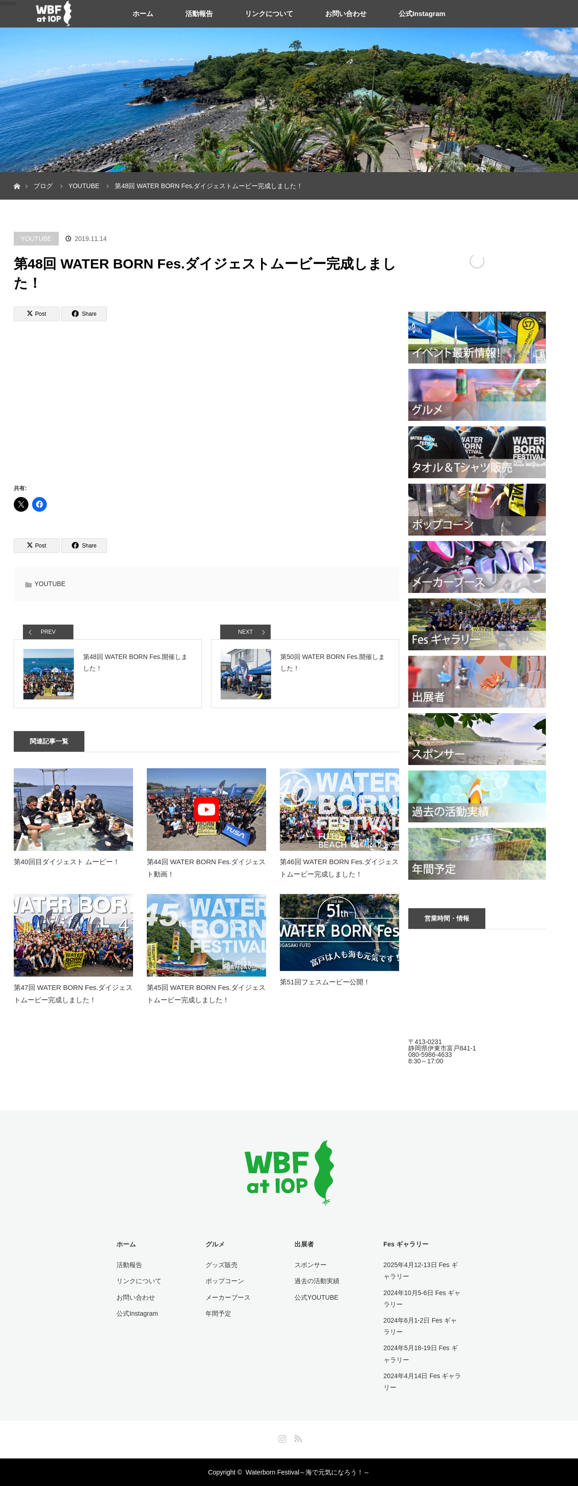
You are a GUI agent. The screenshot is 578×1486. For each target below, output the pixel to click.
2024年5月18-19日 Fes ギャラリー (420, 1353)
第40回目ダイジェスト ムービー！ (67, 862)
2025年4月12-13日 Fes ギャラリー (420, 1270)
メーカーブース (228, 1297)
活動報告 (199, 13)
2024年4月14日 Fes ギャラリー (422, 1381)
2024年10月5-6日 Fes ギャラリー (422, 1298)
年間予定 (218, 1313)
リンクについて (269, 13)
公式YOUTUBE (317, 1297)
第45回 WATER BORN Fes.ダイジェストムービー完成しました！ (206, 993)
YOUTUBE (36, 238)
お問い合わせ (346, 13)
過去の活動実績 (317, 1281)
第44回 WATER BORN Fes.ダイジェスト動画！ (206, 868)
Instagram (281, 1437)
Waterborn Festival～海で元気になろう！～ (307, 1472)
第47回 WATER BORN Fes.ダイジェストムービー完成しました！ (73, 993)
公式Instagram (422, 13)
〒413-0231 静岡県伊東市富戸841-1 (442, 1045)
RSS (297, 1437)
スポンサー (311, 1264)
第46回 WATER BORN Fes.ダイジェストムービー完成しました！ (339, 868)
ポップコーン (225, 1281)
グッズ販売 (222, 1264)
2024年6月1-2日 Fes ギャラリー (420, 1326)
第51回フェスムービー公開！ (325, 982)
